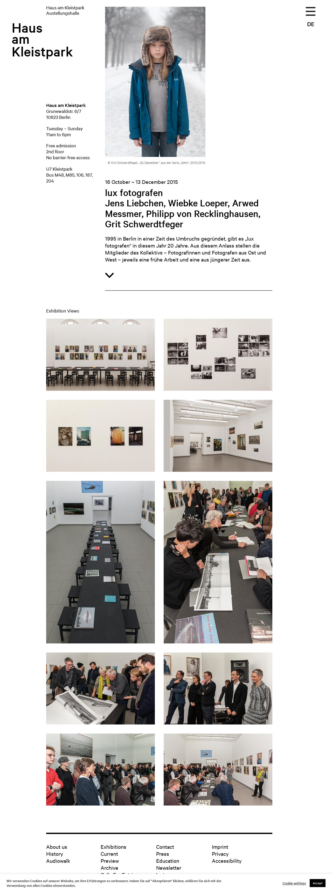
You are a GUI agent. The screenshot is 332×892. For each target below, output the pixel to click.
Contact (165, 846)
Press (162, 853)
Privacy (220, 853)
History (54, 853)
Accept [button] (317, 883)
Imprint (220, 846)
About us (56, 846)
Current (109, 853)
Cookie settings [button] (294, 883)
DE (310, 23)
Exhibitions (113, 846)
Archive (109, 867)
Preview (110, 860)
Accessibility (226, 860)
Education (167, 860)
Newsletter (168, 867)
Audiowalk (58, 860)
